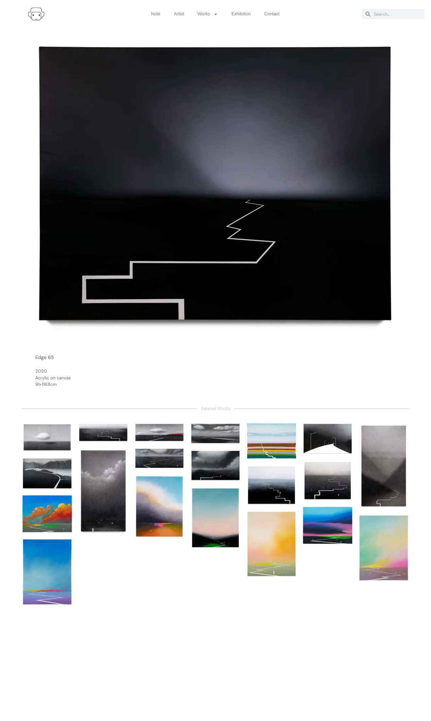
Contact (271, 13)
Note (155, 13)
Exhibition (241, 13)
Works (207, 14)
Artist (179, 13)
